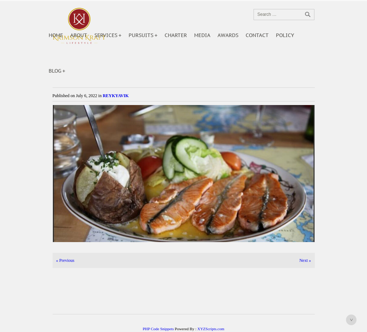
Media (202, 35)
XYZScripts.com (210, 329)
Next (305, 260)
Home (56, 35)
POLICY (285, 35)
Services (105, 35)
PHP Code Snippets (158, 329)
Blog (55, 71)
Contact (257, 35)
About (78, 35)
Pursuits (141, 35)
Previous (65, 260)
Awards (228, 35)
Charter (176, 35)
